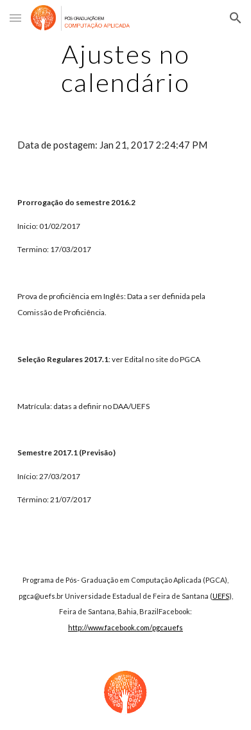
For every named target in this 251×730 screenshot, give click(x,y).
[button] (15, 17)
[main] (125, 68)
